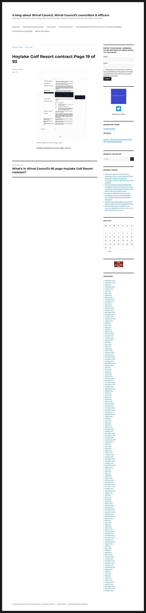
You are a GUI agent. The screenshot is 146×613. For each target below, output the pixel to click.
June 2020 (108, 344)
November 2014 (110, 486)
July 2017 (108, 419)
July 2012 (108, 546)
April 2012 (108, 552)
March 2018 (109, 402)
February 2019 (109, 378)
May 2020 (108, 346)
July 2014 (108, 495)
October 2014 (109, 489)
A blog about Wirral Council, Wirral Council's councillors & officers (60, 15)
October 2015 (109, 463)
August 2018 (109, 391)
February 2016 (109, 455)
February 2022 (109, 308)
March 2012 (109, 554)
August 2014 (109, 493)
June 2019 (108, 370)
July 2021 (108, 323)
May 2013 (108, 525)
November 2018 (110, 385)
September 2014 (110, 491)
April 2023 (108, 295)
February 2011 (109, 582)
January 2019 (109, 380)
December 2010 (110, 586)
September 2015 (110, 465)
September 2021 (110, 319)
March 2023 (109, 297)
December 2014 (110, 484)
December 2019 (110, 357)
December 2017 (110, 408)
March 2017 (109, 427)
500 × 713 (15, 72)
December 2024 (110, 280)
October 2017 (109, 412)
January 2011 (109, 584)
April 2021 (108, 329)
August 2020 (109, 340)
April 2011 (108, 578)
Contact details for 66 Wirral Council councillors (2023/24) (99, 27)
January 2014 (109, 508)
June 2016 (108, 446)
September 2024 (110, 283)
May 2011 (108, 576)
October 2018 (109, 387)
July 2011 (108, 571)
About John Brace (42, 31)
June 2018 (108, 395)
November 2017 (110, 410)
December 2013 (110, 510)
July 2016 (108, 444)
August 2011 (109, 569)
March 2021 (109, 331)
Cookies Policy (61, 604)
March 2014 (109, 503)
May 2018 (108, 397)
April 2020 (108, 348)
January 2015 (109, 482)
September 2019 (110, 363)
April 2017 (108, 425)
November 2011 (110, 563)
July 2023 (108, 291)
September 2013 (110, 516)
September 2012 (110, 542)
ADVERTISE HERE (109, 129)
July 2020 (108, 342)
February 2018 (109, 404)
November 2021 (110, 314)
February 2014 (109, 506)
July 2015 (108, 469)
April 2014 (108, 501)
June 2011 (108, 574)
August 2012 (109, 544)
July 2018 (108, 393)
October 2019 (109, 361)
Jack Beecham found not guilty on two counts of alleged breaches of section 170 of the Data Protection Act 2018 (119, 208)
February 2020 (109, 353)
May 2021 (108, 327)
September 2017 (110, 414)
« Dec (109, 251)
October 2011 (109, 565)
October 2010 (109, 591)
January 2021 (109, 336)
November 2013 (110, 512)
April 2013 (108, 527)
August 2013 (109, 518)
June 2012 (108, 548)
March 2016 (109, 453)
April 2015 (108, 476)
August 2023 (109, 289)
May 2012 (108, 550)
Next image (28, 47)
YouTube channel (66, 27)
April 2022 (108, 306)
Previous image (17, 47)
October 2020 (109, 338)
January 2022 (109, 310)
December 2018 (110, 382)
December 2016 (110, 433)
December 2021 (110, 312)
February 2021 (109, 334)
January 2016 (109, 457)
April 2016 (108, 450)
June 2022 (108, 304)
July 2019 (108, 368)
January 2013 (109, 533)
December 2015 (110, 459)
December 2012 (110, 535)
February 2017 (109, 429)
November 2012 (110, 537)
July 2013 (108, 520)
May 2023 (108, 293)
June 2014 (108, 497)
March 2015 (109, 478)
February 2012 (109, 557)
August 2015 (109, 467)
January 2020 (109, 355)
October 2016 (109, 438)
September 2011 (110, 567)
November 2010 (110, 588)
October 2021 (109, 317)
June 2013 (108, 523)
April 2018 (108, 399)
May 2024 (108, 285)
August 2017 (109, 416)
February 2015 (109, 480)
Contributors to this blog (22, 31)
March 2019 (109, 376)
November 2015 (110, 461)
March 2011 (108, 580)
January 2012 (109, 559)
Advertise (16, 27)
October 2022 (109, 302)
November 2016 (110, 436)
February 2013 (109, 531)
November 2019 (110, 359)
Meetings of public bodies (33, 27)
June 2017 (108, 421)
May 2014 (108, 499)
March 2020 (109, 351)
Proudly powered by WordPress (78, 604)
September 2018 (110, 389)
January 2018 (109, 406)
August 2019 (109, 365)
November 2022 (110, 300)
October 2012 (109, 540)
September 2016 (110, 440)
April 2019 (108, 374)
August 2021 (109, 321)
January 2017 (109, 431)
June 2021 (108, 325)
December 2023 (110, 287)
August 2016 (109, 442)
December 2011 (110, 561)
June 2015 (108, 472)
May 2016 (108, 448)
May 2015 (108, 474)
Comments (51, 27)
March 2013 (109, 529)
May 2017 (108, 423)
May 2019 (108, 372)
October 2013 (109, 514)
